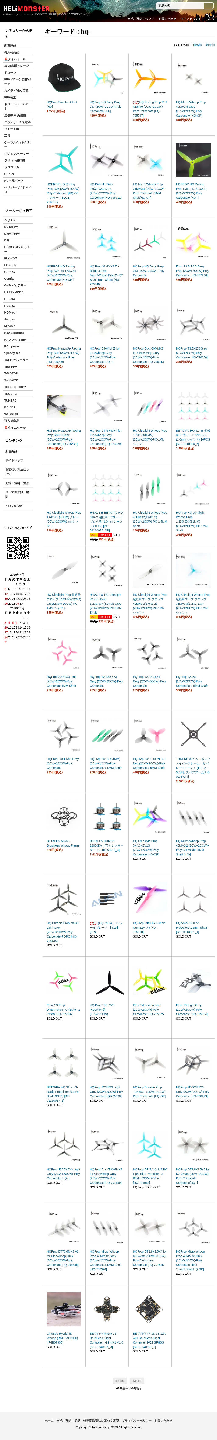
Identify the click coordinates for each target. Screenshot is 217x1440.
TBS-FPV (10, 366)
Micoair (9, 326)
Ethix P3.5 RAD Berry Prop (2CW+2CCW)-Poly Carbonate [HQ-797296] (192, 271)
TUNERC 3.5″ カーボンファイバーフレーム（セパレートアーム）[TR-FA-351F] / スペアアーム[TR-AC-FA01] (193, 767)
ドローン (10, 72)
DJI (6, 240)
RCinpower (12, 346)
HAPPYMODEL (14, 292)
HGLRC (9, 305)
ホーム (49, 1420)
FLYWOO (10, 258)
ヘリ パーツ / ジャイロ (17, 190)
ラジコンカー (13, 167)
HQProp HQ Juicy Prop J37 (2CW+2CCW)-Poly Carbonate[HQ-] (105, 106)
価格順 (197, 45)
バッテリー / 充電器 (17, 122)
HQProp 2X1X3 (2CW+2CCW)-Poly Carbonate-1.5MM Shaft (191, 681)
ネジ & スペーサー (16, 153)
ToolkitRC (11, 380)
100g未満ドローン (16, 65)
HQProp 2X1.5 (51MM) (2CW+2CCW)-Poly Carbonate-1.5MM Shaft (105, 763)
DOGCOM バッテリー (17, 249)
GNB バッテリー (15, 285)
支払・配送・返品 (68, 1420)
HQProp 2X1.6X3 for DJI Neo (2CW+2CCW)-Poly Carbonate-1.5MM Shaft (149, 763)
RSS (8, 505)
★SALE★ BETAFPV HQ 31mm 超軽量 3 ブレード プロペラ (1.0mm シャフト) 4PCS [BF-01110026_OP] (106, 521)
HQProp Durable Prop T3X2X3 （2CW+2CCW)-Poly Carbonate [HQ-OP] (149, 1092)
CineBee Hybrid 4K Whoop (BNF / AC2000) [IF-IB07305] (62, 1338)
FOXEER (10, 265)
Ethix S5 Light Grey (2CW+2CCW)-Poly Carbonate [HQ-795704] (191, 1010)
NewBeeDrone (14, 333)
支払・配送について (141, 19)
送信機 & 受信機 (15, 115)
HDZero (9, 299)
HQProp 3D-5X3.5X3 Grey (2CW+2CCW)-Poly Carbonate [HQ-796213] (192, 1092)
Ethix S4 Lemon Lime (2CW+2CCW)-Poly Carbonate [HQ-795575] (148, 1010)
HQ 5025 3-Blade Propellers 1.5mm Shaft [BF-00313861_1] (191, 927)
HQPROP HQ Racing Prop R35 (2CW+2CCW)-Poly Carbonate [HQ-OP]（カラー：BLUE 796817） (63, 193)
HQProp (9, 312)
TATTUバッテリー (16, 360)
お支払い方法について (17, 472)
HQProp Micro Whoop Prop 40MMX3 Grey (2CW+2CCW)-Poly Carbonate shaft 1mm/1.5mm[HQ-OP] (190, 1260)
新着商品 (10, 45)
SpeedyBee (12, 353)
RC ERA (10, 407)
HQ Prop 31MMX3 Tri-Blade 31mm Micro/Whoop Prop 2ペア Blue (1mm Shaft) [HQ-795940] (106, 275)
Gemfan (9, 278)
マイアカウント (191, 19)
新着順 (210, 45)
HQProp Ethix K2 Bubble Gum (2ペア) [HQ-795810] (149, 927)
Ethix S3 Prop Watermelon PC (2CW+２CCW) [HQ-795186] (64, 1010)
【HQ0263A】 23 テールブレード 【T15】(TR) (106, 927)
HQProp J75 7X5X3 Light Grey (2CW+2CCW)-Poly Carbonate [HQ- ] (63, 1174)
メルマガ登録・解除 (17, 494)
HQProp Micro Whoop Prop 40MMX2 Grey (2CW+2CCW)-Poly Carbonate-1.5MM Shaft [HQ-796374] (105, 1260)
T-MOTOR (11, 373)
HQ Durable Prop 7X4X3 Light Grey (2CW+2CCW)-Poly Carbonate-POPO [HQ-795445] (63, 932)
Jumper (9, 319)
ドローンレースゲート (17, 106)
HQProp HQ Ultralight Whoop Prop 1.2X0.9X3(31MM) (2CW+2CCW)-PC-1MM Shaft (192, 521)
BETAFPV (11, 227)
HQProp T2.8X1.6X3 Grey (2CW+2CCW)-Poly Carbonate (149, 681)
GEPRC (9, 272)
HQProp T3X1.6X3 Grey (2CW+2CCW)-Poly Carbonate (63, 763)
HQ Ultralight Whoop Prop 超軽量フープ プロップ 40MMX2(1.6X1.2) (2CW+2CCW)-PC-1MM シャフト (150, 603)
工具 (7, 135)
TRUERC (10, 393)
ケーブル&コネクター (17, 145)
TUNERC (10, 400)
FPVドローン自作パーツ (17, 81)
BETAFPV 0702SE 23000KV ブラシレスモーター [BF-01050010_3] (107, 845)
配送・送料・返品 (17, 483)
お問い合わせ (167, 19)
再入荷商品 (11, 52)
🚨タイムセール (15, 59)
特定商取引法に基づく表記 (101, 1420)
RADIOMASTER (15, 339)
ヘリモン (10, 220)
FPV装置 (10, 97)
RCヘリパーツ (13, 180)
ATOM (18, 505)
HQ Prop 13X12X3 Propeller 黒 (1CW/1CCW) (102, 1010)
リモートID (11, 129)
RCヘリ (9, 174)
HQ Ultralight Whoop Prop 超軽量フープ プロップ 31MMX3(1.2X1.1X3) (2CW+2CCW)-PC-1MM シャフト (193, 603)
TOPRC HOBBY (15, 387)
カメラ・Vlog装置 (16, 90)
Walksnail (11, 414)
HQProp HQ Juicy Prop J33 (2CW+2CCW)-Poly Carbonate (148, 271)
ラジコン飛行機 (14, 160)
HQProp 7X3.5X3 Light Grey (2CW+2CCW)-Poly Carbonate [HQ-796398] (106, 1092)
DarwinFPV (12, 233)
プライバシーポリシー (137, 1420)
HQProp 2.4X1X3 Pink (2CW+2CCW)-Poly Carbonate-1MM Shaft (61, 681)
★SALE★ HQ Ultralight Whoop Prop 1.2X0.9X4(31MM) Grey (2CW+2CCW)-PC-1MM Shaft (106, 603)
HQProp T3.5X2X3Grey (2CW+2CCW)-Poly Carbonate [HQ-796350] (191, 353)
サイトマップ (14, 460)
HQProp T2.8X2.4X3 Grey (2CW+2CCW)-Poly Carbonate (106, 681)
